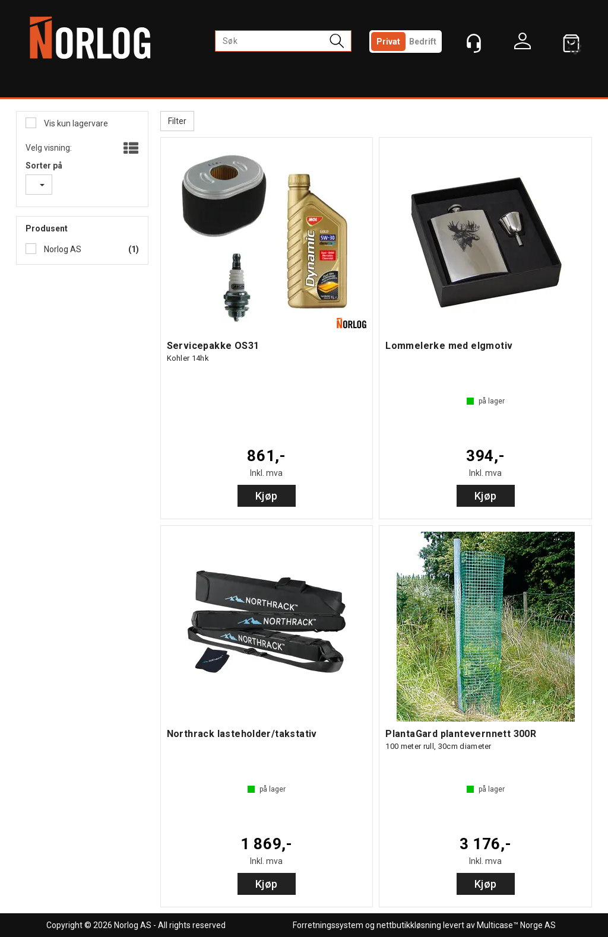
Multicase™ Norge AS (516, 925)
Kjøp (266, 496)
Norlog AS (61, 249)
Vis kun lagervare (75, 123)
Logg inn (522, 44)
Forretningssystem (328, 925)
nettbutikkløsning (408, 925)
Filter (177, 121)
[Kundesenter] (474, 43)
